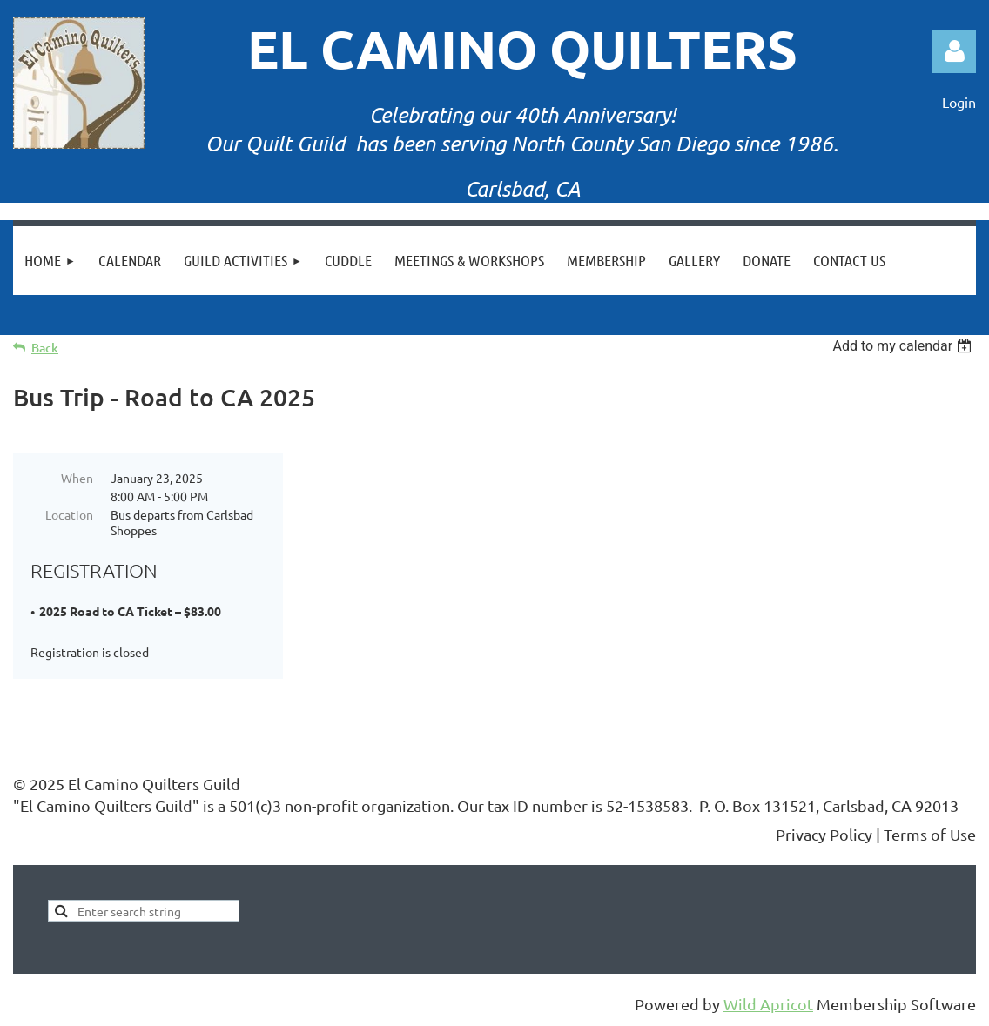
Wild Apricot (768, 1004)
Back (44, 347)
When (77, 478)
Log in (954, 51)
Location (69, 514)
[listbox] (904, 346)
